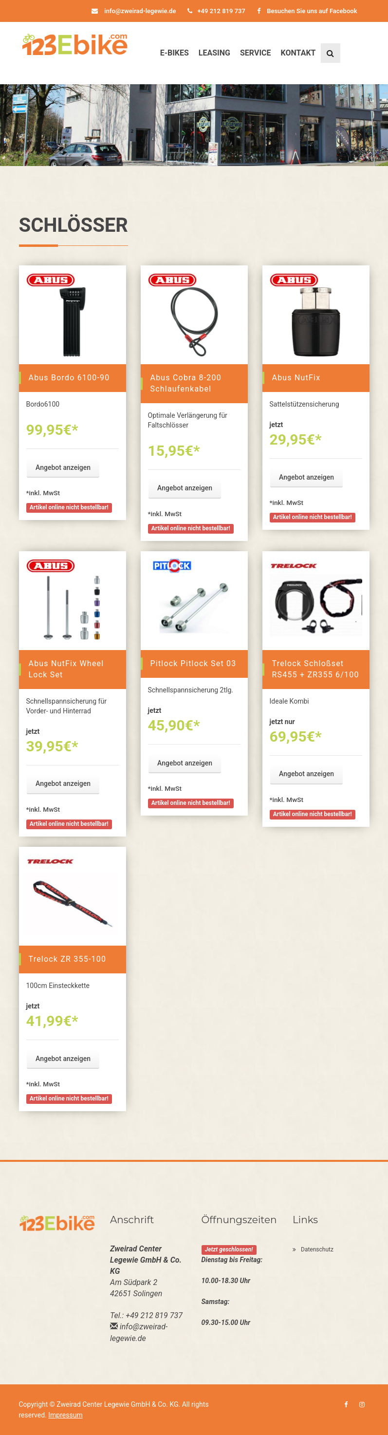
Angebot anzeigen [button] (63, 467)
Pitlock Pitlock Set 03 (193, 663)
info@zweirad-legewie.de (134, 11)
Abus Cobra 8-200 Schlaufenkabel (186, 383)
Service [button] (255, 52)
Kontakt (298, 52)
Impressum (65, 1415)
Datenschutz (313, 1249)
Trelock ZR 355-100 (68, 959)
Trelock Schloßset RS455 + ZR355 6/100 (315, 669)
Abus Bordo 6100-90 (69, 377)
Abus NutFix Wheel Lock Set (66, 669)
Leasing (214, 52)
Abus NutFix (296, 377)
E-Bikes (174, 52)
